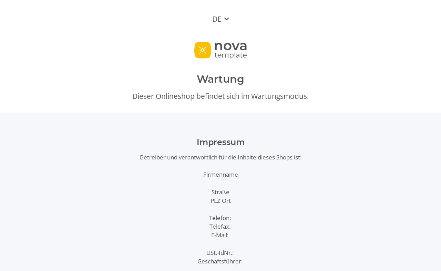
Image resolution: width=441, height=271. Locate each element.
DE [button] (217, 19)
